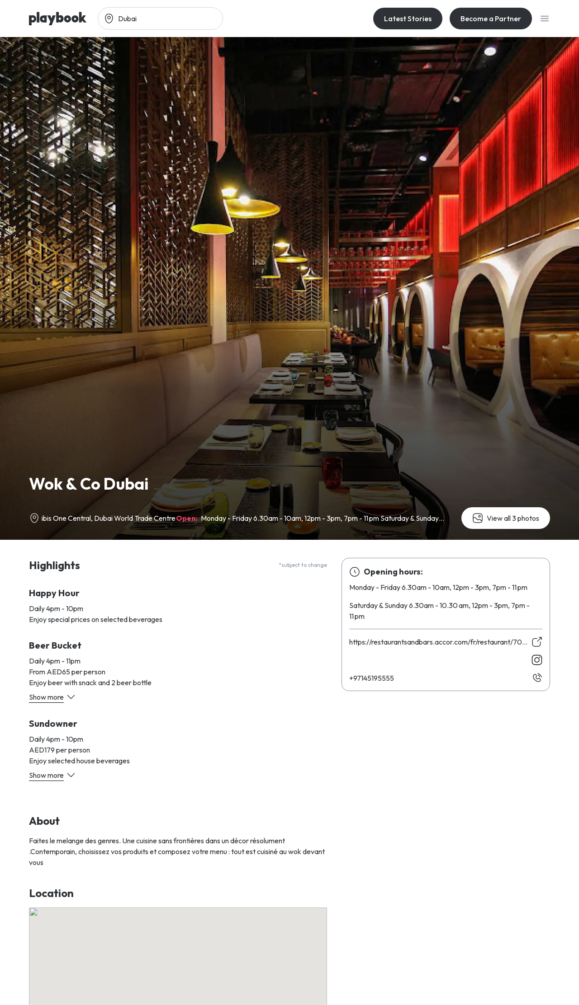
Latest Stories (408, 18)
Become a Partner (490, 18)
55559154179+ (371, 677)
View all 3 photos (505, 518)
